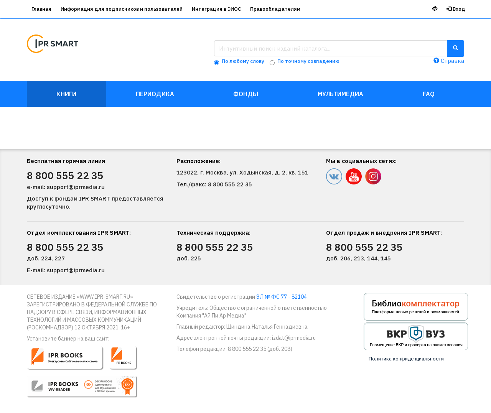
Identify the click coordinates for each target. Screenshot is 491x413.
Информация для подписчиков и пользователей (122, 9)
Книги (66, 94)
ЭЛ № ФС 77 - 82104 (281, 296)
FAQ (429, 94)
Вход (456, 9)
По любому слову (243, 61)
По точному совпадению (308, 61)
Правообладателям (275, 9)
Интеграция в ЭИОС (216, 9)
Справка (448, 60)
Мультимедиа (340, 94)
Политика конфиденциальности (406, 359)
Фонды (245, 94)
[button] (87, 375)
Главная (41, 9)
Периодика (155, 94)
